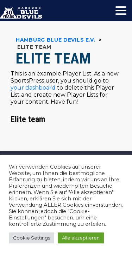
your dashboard (33, 87)
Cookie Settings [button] (31, 238)
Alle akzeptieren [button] (81, 238)
